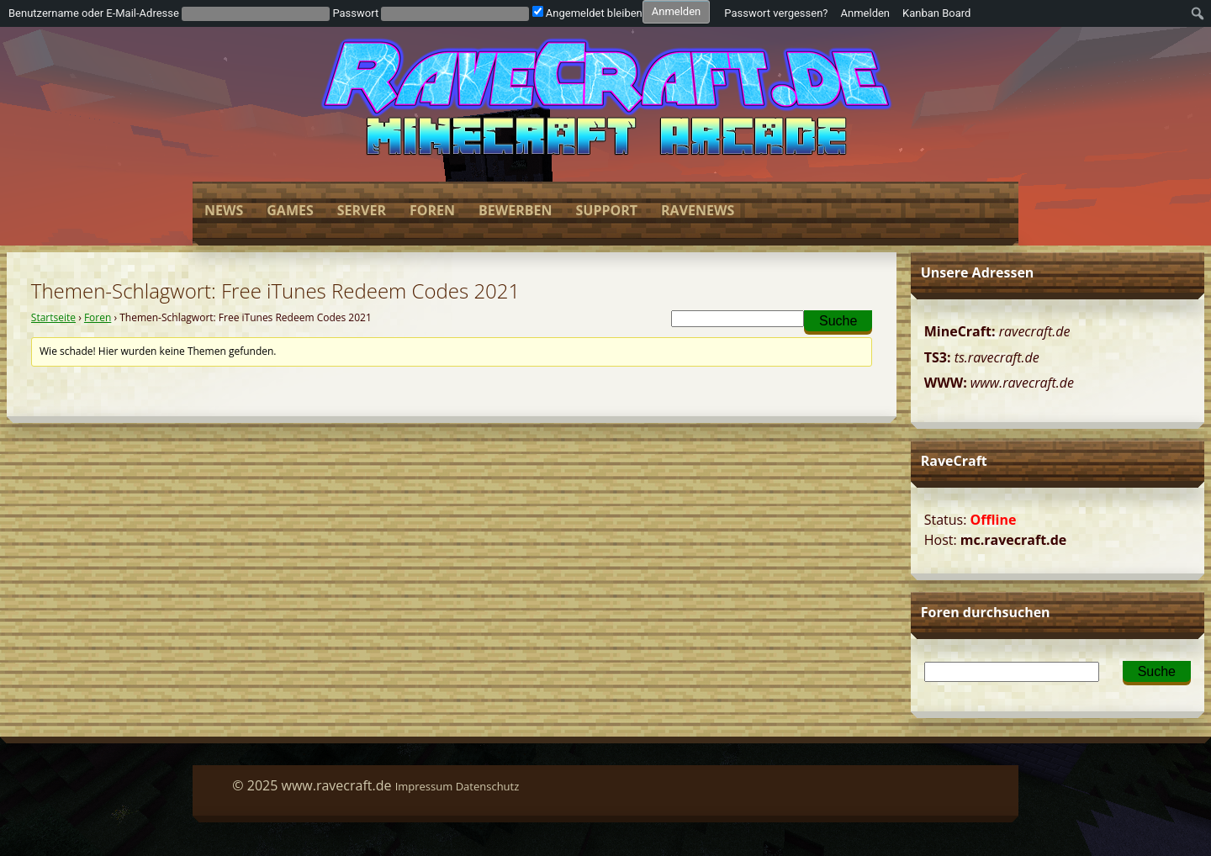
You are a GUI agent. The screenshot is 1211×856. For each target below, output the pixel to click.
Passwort (355, 13)
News (223, 210)
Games (290, 210)
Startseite (53, 317)
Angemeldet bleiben (587, 13)
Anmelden (866, 13)
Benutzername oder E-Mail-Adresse (93, 13)
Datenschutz (488, 786)
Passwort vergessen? (776, 13)
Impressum (424, 786)
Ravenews (697, 210)
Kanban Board (936, 13)
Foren (432, 210)
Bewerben (515, 210)
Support (606, 210)
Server (361, 210)
